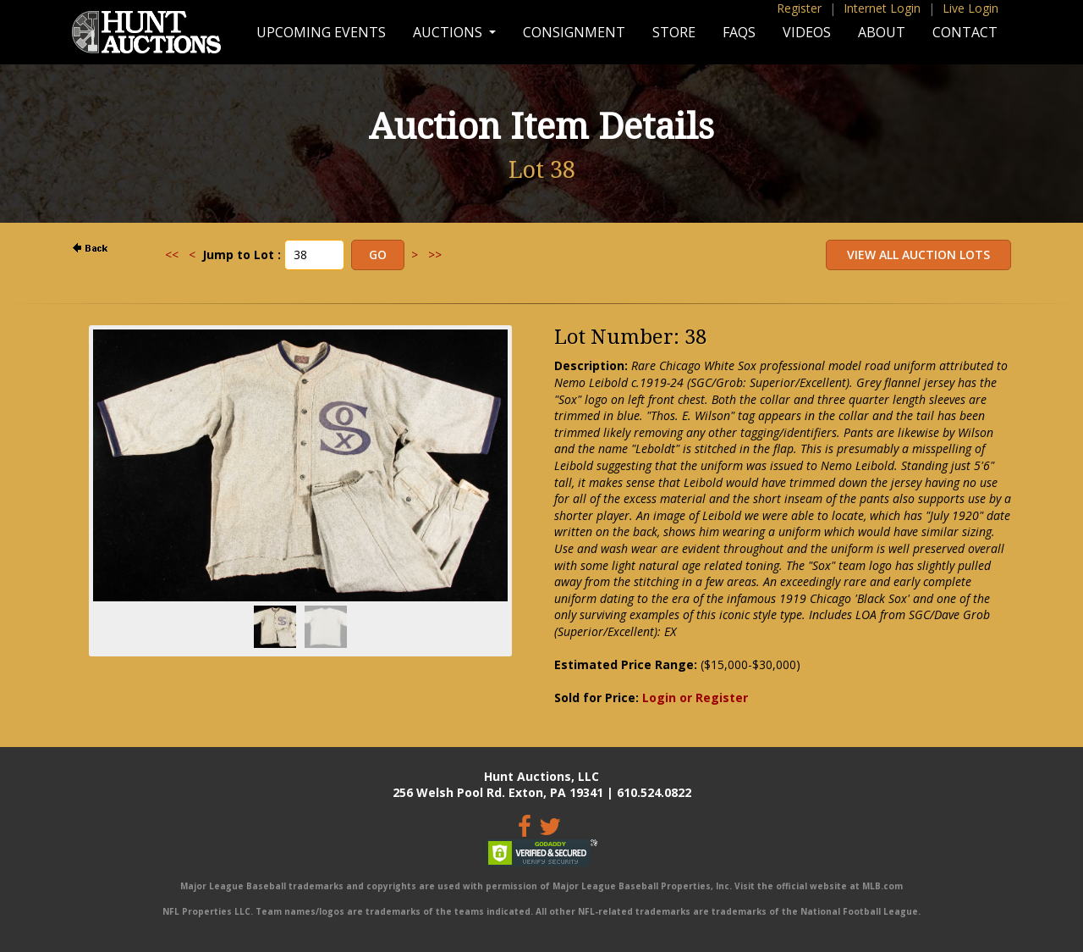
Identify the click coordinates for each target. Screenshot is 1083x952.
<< (172, 254)
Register (799, 8)
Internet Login (882, 8)
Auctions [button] (449, 32)
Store (673, 32)
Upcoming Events (321, 32)
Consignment (574, 32)
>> (435, 254)
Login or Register (695, 697)
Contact (965, 32)
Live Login (970, 8)
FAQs (739, 32)
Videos (807, 32)
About (881, 32)
